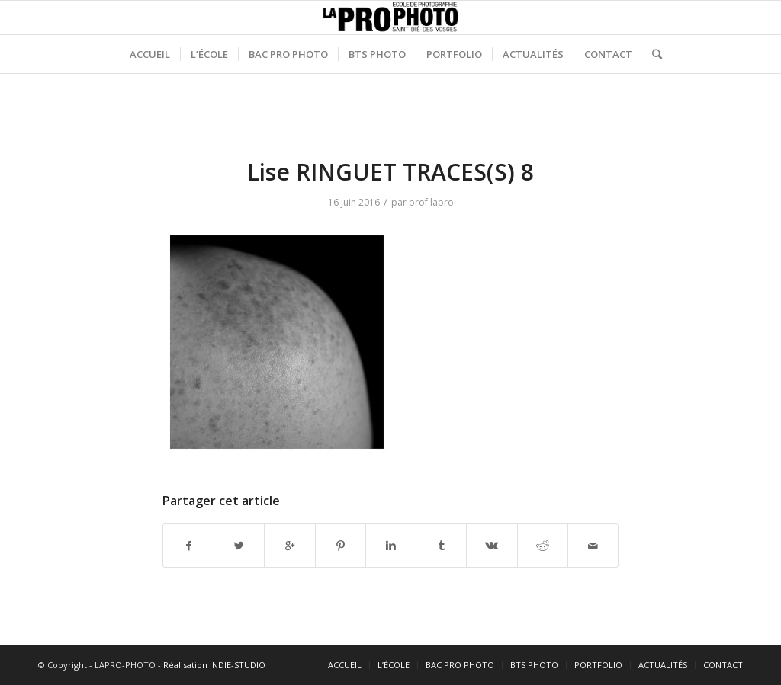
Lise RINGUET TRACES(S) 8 (390, 171)
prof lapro (431, 202)
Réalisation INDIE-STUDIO (214, 665)
